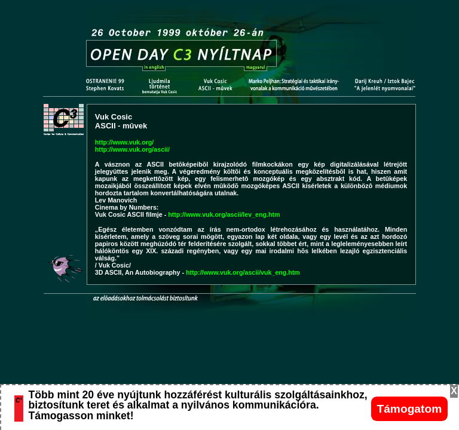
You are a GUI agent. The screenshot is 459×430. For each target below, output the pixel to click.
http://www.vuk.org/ (124, 142)
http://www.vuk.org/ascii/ (132, 149)
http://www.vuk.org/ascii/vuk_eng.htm (243, 272)
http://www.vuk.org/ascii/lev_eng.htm (224, 214)
